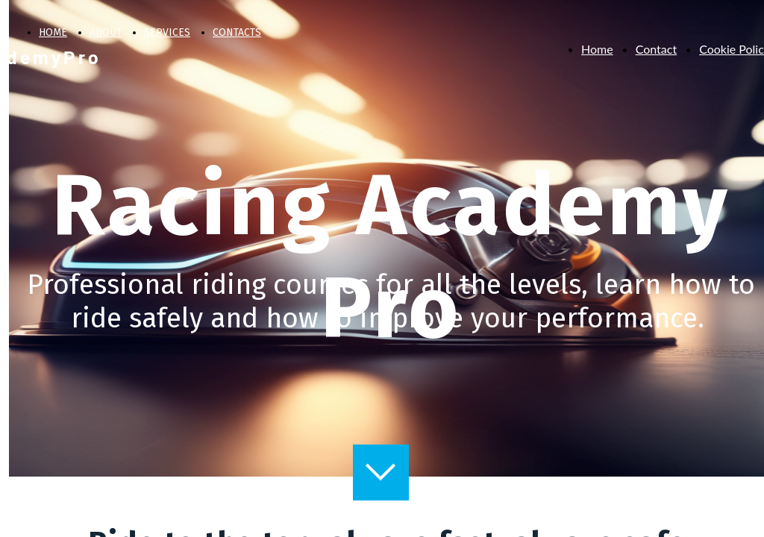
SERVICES (167, 32)
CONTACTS (237, 32)
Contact (656, 49)
